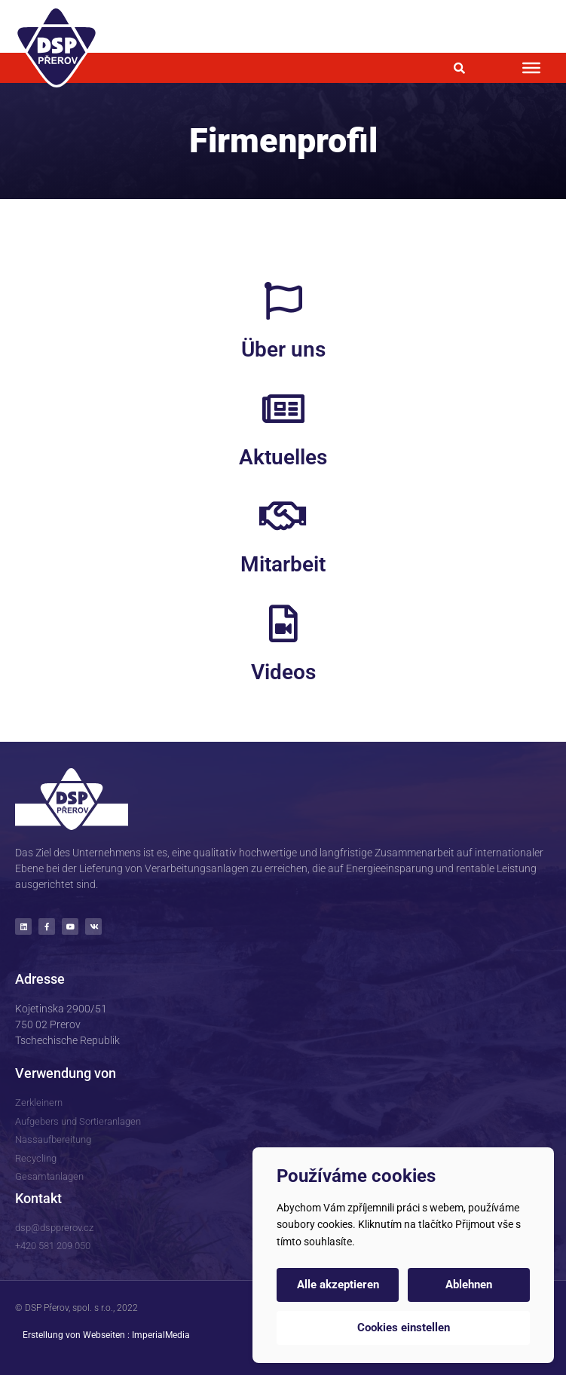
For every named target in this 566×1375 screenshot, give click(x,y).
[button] (459, 68)
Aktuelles (283, 457)
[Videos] (283, 623)
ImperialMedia (161, 1335)
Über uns (283, 349)
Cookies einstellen (403, 1327)
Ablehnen (468, 1284)
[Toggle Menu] (531, 68)
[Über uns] (283, 301)
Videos (283, 672)
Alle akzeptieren (338, 1284)
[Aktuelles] (283, 408)
